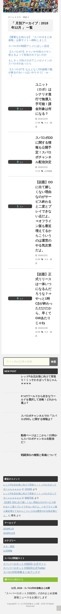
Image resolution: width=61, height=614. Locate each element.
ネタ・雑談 (8, 546)
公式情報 (48, 171)
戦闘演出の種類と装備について (39, 455)
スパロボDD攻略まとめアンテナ (21, 572)
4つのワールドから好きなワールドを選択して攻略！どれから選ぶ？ (39, 399)
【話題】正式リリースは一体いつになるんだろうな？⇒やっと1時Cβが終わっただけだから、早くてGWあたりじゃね (43, 298)
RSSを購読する (14, 579)
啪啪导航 (29, 498)
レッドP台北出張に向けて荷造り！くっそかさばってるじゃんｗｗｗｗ (39, 380)
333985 (28, 489)
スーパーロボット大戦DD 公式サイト (24, 564)
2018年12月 (9, 533)
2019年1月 (8, 528)
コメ (20, 109)
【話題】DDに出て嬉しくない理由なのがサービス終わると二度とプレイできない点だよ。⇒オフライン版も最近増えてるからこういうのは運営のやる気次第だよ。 (44, 216)
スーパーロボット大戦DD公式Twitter (24, 568)
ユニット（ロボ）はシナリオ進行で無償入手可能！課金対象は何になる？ (43, 99)
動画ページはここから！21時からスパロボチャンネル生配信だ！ (39, 439)
